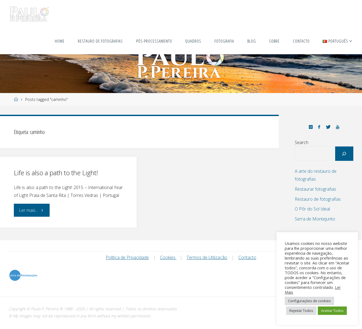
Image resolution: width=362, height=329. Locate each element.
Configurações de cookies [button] (309, 300)
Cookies (168, 257)
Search (301, 142)
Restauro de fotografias (318, 199)
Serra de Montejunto (315, 219)
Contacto (247, 257)
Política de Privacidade (127, 257)
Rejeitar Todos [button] (301, 310)
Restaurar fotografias (315, 189)
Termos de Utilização (207, 257)
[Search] (344, 153)
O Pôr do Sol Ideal (312, 209)
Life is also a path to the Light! (56, 172)
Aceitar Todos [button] (332, 310)
